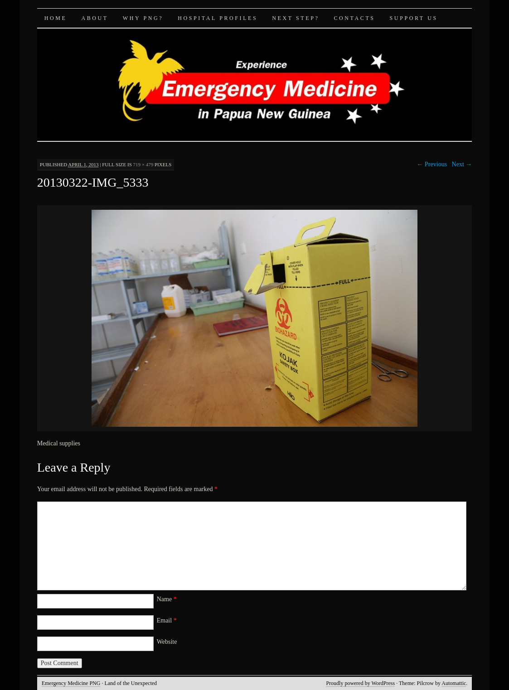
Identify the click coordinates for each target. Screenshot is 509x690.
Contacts (354, 18)
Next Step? (295, 18)
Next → (462, 164)
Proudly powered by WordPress (360, 683)
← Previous (432, 164)
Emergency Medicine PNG (71, 683)
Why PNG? (143, 18)
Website (167, 641)
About (94, 18)
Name (167, 599)
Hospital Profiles (217, 18)
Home (55, 18)
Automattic (453, 683)
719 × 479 (143, 164)
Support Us (414, 18)
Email (167, 620)
